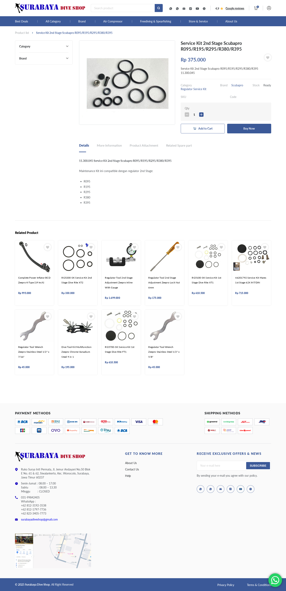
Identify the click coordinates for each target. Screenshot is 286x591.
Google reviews (235, 8)
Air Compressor (112, 21)
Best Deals (21, 21)
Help (128, 475)
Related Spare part (179, 145)
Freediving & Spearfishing (155, 21)
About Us (231, 21)
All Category (53, 21)
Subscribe (258, 465)
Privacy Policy (225, 585)
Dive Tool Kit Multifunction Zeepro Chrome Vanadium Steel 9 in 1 (76, 351)
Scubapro (237, 85)
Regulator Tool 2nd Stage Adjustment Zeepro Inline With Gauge (118, 282)
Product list (22, 32)
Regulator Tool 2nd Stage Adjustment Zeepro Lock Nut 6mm (164, 282)
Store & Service (198, 21)
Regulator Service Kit (193, 89)
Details (84, 145)
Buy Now (249, 128)
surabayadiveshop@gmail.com (39, 519)
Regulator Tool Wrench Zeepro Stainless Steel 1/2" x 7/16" (33, 351)
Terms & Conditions (259, 585)
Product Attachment (144, 145)
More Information (109, 145)
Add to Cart (205, 128)
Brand (82, 21)
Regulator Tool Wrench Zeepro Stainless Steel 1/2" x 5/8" (164, 351)
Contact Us (132, 469)
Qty (187, 108)
